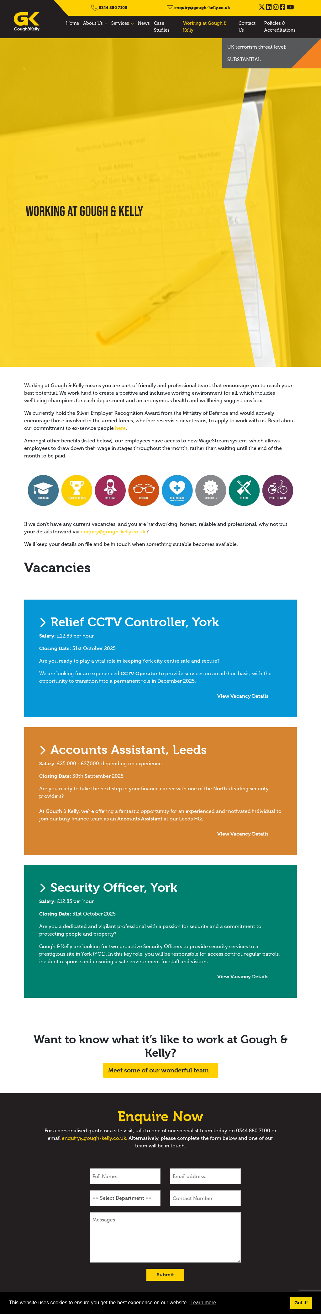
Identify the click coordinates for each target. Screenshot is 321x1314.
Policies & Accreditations (280, 26)
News (144, 23)
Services (120, 23)
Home (72, 23)
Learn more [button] (203, 1302)
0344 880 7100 (113, 7)
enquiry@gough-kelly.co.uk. (94, 1138)
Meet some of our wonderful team (158, 1070)
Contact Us (247, 26)
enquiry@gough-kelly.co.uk (202, 7)
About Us (93, 23)
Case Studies (162, 26)
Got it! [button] (301, 1302)
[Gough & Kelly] (27, 22)
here (120, 428)
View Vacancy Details (220, 696)
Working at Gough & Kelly (205, 26)
